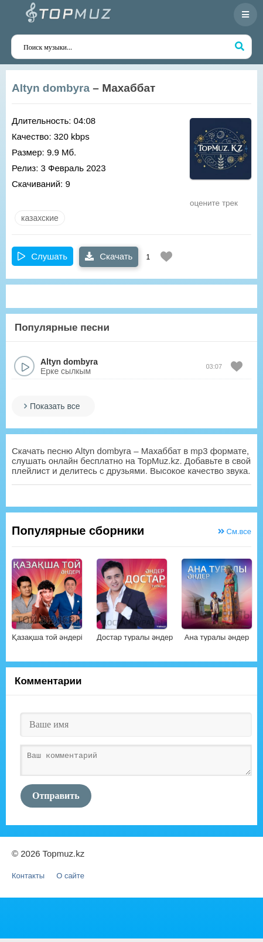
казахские (40, 218)
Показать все (55, 406)
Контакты (28, 879)
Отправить (56, 799)
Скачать (108, 256)
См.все (234, 531)
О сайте (70, 879)
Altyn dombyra (51, 88)
